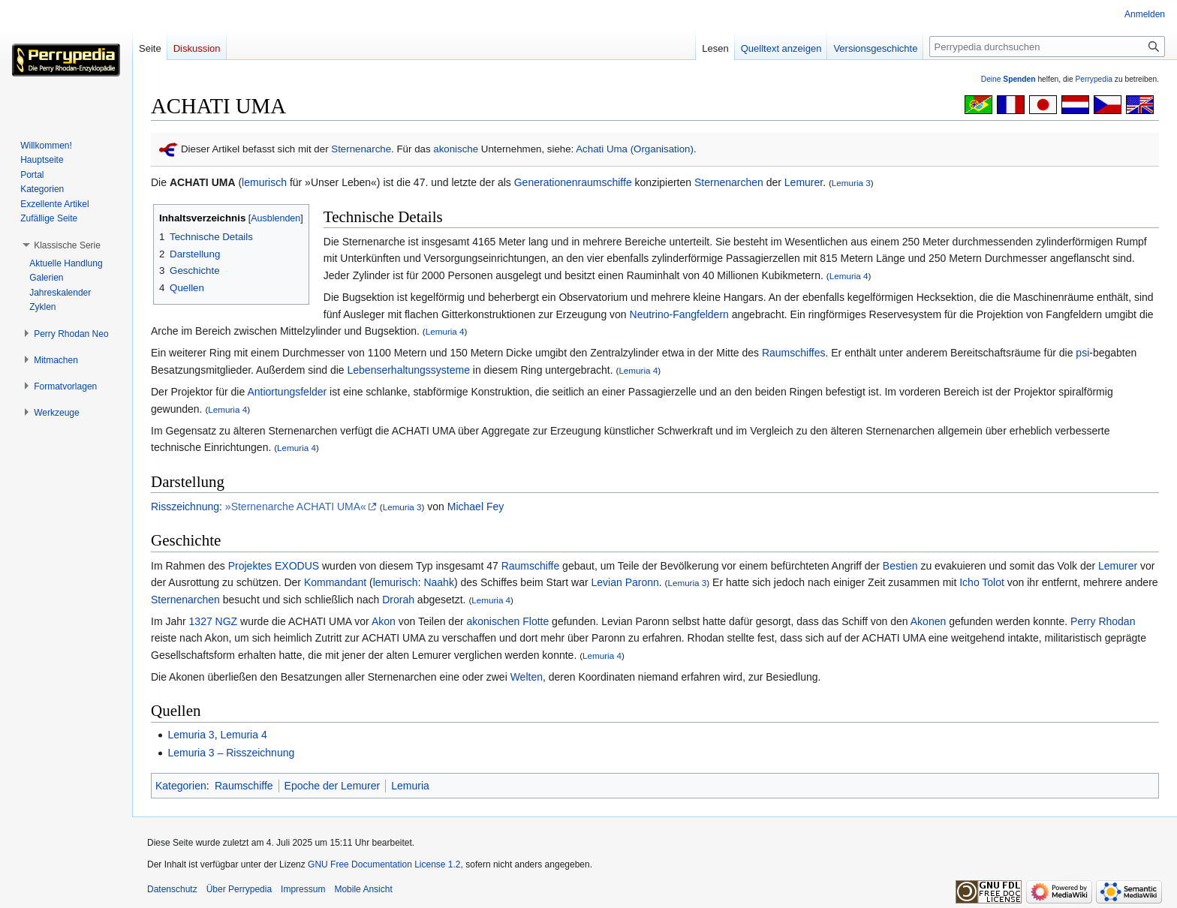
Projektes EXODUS (273, 566)
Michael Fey (475, 507)
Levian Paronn (624, 582)
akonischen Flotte (508, 621)
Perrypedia (1093, 79)
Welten (526, 677)
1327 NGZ (213, 621)
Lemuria (410, 786)
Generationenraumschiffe (573, 182)
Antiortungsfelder (287, 392)
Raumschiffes (794, 353)
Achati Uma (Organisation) (635, 149)
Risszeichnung (185, 507)
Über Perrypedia (239, 889)
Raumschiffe (530, 566)
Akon (384, 621)
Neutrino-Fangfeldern (679, 314)
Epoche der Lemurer (332, 786)
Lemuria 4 (848, 276)
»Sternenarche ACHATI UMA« (295, 507)
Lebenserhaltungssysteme (408, 370)
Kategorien (180, 786)
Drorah (398, 600)
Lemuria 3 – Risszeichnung (230, 753)
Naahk (438, 582)
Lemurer (803, 182)
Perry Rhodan (1102, 621)
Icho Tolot (981, 582)
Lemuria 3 (851, 183)
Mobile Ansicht (363, 889)
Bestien (900, 566)
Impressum (303, 889)
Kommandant (335, 582)
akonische (455, 149)
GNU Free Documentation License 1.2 (384, 864)
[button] (67, 245)
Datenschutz (172, 889)
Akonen (928, 621)
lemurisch (264, 182)
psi (1082, 353)
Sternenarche (361, 149)
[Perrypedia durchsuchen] (1047, 46)
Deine (1008, 79)
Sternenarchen (728, 182)
